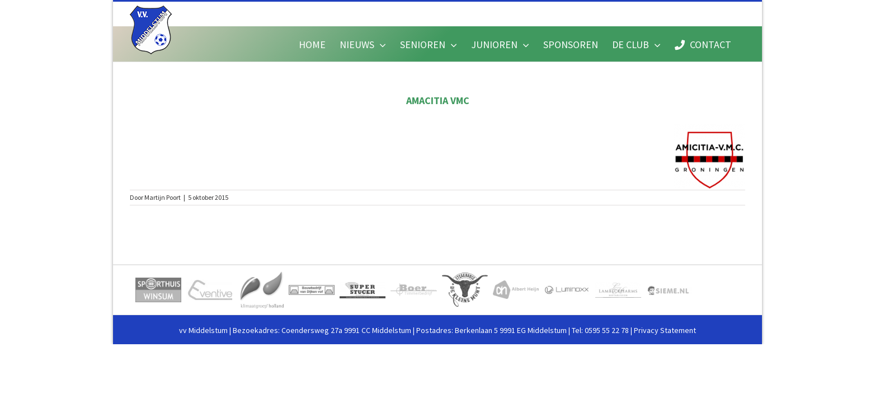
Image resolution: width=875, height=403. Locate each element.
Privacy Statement (665, 330)
